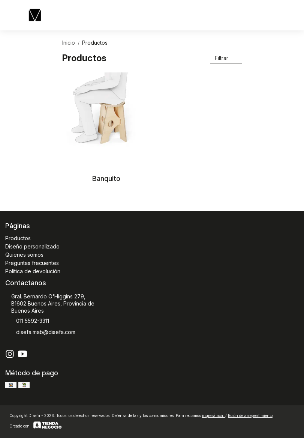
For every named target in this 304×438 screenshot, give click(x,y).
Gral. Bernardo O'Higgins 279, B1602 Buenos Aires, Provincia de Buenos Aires (49, 303)
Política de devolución (32, 271)
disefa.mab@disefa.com (40, 332)
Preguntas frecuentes (32, 263)
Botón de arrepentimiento (250, 415)
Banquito (106, 178)
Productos (95, 42)
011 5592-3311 (27, 321)
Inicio (72, 42)
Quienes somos (24, 254)
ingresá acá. (213, 415)
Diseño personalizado (32, 246)
